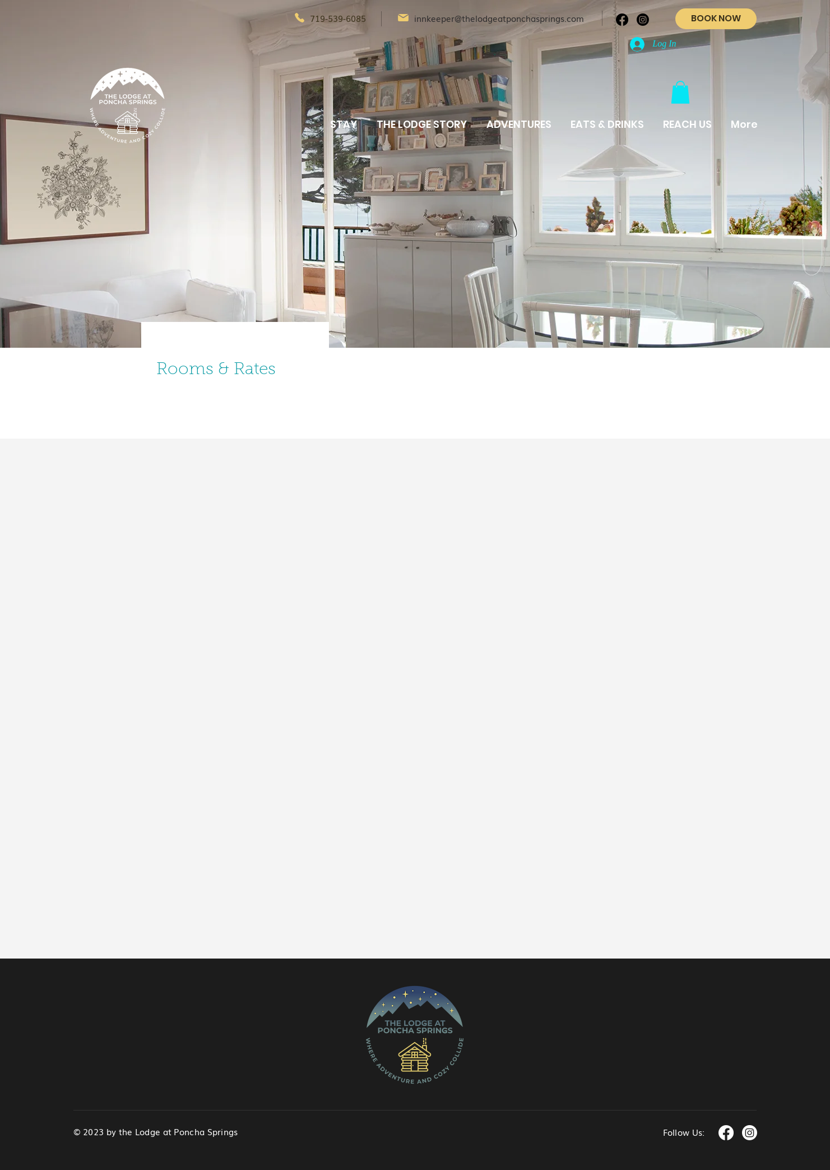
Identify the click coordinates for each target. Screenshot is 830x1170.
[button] (680, 92)
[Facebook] (622, 19)
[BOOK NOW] (716, 18)
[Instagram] (643, 19)
